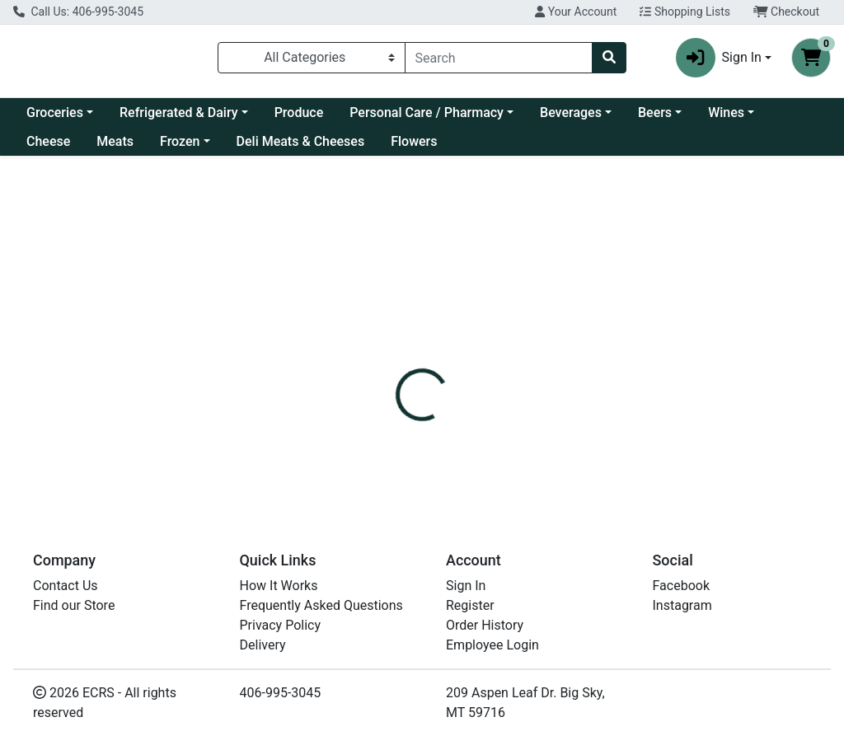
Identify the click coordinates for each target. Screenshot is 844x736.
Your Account (576, 11)
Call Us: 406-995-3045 (78, 11)
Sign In (465, 585)
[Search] (499, 57)
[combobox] (499, 57)
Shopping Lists (685, 11)
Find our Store (74, 605)
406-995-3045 (280, 693)
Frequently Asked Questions (321, 605)
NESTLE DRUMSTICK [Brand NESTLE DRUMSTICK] (573, 429)
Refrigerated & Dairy (179, 112)
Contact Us (65, 585)
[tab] (396, 367)
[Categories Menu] (312, 57)
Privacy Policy (280, 625)
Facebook (681, 585)
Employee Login (492, 645)
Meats (115, 141)
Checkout (786, 11)
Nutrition (464, 367)
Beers (655, 112)
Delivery (263, 645)
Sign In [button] (719, 57)
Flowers (414, 141)
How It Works (279, 585)
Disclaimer (543, 367)
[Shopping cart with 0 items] (811, 57)
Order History (484, 625)
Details (396, 367)
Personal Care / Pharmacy (426, 112)
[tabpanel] (598, 436)
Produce (299, 112)
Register (470, 605)
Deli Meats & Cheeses (301, 141)
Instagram (682, 605)
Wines (726, 112)
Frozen (179, 141)
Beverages (571, 112)
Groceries (54, 112)
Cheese (48, 141)
